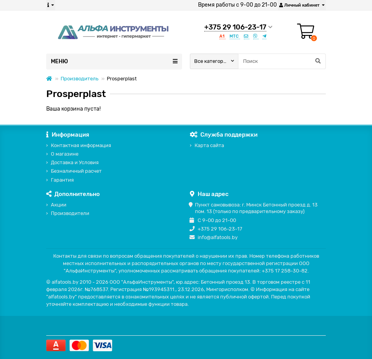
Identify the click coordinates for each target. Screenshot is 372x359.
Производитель (79, 79)
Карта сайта (209, 145)
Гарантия (62, 180)
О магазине (64, 154)
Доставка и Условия (75, 162)
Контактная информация (81, 145)
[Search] (282, 61)
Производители (70, 213)
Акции (58, 205)
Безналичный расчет (76, 171)
